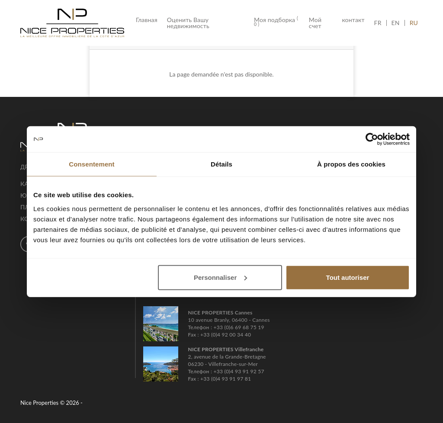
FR (380, 23)
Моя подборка (276, 22)
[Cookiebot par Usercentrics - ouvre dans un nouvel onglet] (372, 139)
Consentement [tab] (91, 164)
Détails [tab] (221, 164)
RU (414, 23)
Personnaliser (220, 277)
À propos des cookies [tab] (351, 164)
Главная (149, 20)
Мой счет (315, 23)
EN (396, 23)
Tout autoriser (347, 277)
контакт (353, 20)
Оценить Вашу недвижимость (188, 23)
